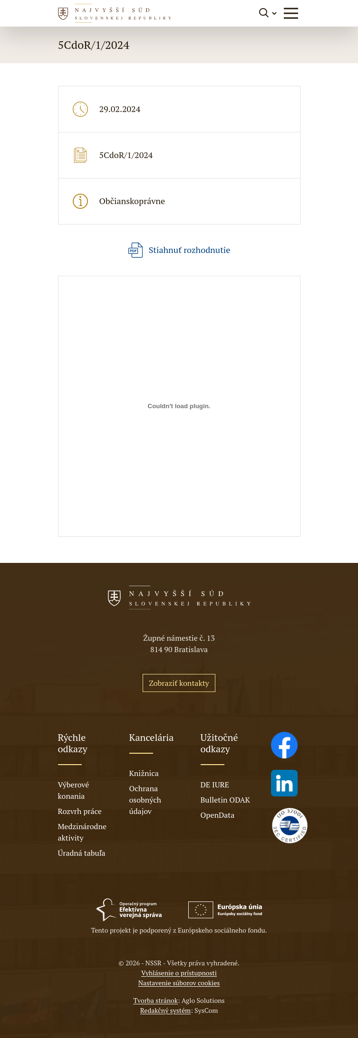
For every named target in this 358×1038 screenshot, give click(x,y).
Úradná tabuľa (82, 853)
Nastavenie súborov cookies (179, 982)
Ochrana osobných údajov (145, 799)
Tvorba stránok (155, 1000)
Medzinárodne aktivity (82, 832)
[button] (290, 13)
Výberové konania (73, 790)
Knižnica (144, 773)
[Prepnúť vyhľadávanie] (268, 13)
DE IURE (215, 784)
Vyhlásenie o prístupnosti (179, 972)
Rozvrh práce (80, 811)
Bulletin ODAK (225, 800)
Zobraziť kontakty (179, 683)
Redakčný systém (165, 1010)
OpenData (218, 815)
